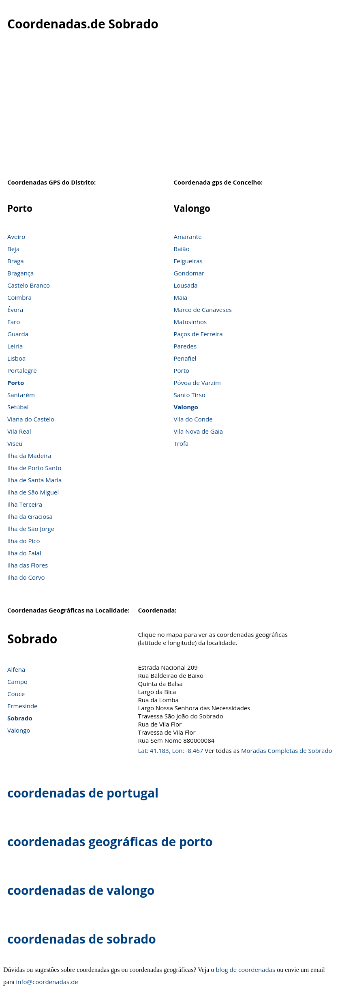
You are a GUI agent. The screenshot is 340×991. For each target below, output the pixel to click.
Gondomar (189, 273)
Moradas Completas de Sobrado (286, 750)
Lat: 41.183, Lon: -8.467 (170, 750)
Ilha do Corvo (26, 577)
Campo (17, 681)
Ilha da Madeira (29, 455)
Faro (13, 322)
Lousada (186, 285)
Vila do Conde (193, 419)
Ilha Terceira (24, 504)
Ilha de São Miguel (33, 492)
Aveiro (16, 236)
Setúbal (18, 407)
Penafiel (185, 358)
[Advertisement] (170, 109)
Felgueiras (188, 261)
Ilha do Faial (24, 553)
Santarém (21, 395)
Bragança (20, 273)
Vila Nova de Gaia (198, 431)
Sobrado (19, 718)
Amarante (188, 236)
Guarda (17, 334)
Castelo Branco (28, 285)
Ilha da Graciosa (30, 516)
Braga (15, 261)
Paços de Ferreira (198, 334)
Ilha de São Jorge (30, 529)
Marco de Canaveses (203, 309)
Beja (13, 249)
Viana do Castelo (30, 419)
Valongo (186, 407)
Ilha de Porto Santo (34, 468)
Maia (181, 297)
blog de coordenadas (245, 969)
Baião (182, 249)
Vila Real (19, 431)
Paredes (185, 346)
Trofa (181, 443)
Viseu (15, 443)
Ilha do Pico (23, 541)
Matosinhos (190, 322)
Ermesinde (22, 706)
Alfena (16, 669)
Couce (16, 694)
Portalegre (22, 370)
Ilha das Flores (27, 565)
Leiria (15, 346)
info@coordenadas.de (47, 982)
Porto (15, 382)
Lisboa (16, 358)
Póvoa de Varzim (197, 382)
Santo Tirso (189, 395)
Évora (15, 309)
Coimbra (19, 297)
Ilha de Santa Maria (34, 480)
